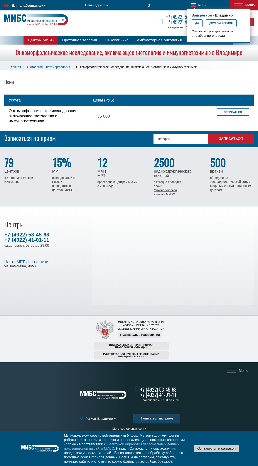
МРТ (56, 171)
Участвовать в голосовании (140, 335)
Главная (15, 67)
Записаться (233, 112)
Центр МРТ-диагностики (26, 262)
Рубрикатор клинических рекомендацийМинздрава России (131, 355)
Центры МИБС (41, 40)
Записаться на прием (157, 418)
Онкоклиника (117, 40)
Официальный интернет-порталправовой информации (131, 346)
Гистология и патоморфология (48, 67)
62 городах (14, 178)
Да (197, 23)
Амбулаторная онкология (159, 40)
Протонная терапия (79, 40)
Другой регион (221, 23)
